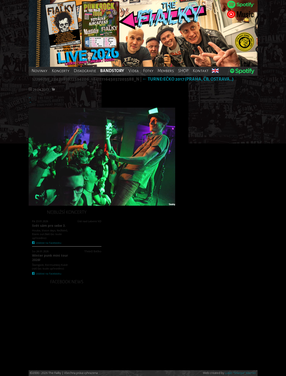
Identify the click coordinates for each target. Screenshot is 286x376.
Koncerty (60, 70)
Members (166, 70)
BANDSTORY (112, 70)
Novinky (39, 70)
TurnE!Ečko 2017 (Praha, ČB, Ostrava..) (188, 79)
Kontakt (201, 70)
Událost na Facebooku (47, 242)
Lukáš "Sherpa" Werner (240, 373)
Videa (133, 70)
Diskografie (85, 70)
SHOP (183, 70)
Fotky (148, 70)
